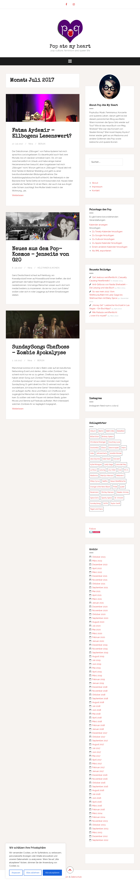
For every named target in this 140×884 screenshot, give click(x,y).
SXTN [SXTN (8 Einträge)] (105, 503)
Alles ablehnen (32, 873)
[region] (35, 861)
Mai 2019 (96, 668)
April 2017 (96, 760)
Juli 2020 (96, 626)
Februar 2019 (98, 679)
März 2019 (97, 675)
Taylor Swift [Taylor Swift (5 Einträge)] (115, 503)
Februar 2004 (98, 817)
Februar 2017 (98, 767)
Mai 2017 (96, 756)
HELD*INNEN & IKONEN (48, 267)
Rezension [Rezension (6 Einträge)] (94, 492)
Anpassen (16, 873)
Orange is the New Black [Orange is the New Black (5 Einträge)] (100, 487)
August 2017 (98, 744)
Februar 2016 (98, 809)
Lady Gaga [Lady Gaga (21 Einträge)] (108, 464)
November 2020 (100, 610)
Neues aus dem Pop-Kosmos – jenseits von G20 (40, 254)
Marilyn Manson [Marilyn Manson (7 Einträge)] (106, 475)
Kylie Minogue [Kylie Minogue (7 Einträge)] (96, 464)
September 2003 (100, 828)
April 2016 (97, 802)
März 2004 (97, 813)
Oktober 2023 (98, 557)
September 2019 (100, 652)
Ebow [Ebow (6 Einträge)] (103, 448)
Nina (31, 144)
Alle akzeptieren (52, 873)
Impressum (97, 186)
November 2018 (99, 691)
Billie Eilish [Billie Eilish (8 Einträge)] (94, 437)
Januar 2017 (98, 771)
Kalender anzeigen (98, 224)
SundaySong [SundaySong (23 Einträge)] (95, 503)
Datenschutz (76, 877)
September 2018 (100, 698)
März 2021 (97, 599)
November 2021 (99, 580)
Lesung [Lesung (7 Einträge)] (102, 470)
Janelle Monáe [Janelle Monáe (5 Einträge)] (115, 453)
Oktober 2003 (99, 825)
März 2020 (97, 633)
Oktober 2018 (98, 694)
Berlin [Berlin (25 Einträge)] (101, 431)
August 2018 (98, 702)
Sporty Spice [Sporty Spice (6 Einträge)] (106, 498)
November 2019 (100, 649)
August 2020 (98, 622)
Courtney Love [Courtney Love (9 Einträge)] (114, 442)
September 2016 (100, 786)
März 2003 (97, 832)
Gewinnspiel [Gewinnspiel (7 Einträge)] (114, 448)
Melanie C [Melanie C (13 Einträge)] (120, 475)
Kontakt (96, 190)
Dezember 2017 (99, 733)
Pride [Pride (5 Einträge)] (115, 487)
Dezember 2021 (99, 576)
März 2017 (97, 763)
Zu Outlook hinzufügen (103, 239)
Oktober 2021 (98, 583)
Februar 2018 (98, 725)
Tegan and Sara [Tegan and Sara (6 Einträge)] (96, 509)
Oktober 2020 (99, 614)
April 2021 (96, 595)
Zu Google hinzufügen (103, 235)
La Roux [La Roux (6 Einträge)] (93, 470)
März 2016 (97, 805)
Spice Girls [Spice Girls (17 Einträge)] (94, 498)
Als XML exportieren (101, 250)
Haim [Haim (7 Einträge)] (124, 448)
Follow (92, 529)
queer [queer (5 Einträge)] (122, 487)
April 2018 (97, 717)
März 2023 (97, 560)
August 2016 (98, 790)
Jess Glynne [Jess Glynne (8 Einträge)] (95, 459)
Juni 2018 (96, 710)
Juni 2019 (96, 664)
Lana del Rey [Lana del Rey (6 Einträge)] (121, 464)
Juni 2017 (96, 752)
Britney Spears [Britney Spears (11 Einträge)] (108, 437)
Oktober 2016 (98, 782)
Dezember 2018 (99, 687)
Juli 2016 (96, 794)
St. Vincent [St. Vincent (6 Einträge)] (118, 498)
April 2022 (97, 568)
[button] (94, 228)
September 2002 (100, 840)
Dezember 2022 (99, 564)
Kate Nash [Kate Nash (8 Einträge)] (107, 459)
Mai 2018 (96, 714)
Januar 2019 (98, 683)
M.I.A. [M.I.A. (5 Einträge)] (126, 470)
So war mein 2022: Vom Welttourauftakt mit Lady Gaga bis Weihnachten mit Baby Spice (105, 294)
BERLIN (41, 144)
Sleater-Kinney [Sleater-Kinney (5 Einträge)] (123, 492)
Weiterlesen (23, 195)
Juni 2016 (96, 798)
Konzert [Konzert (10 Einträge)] (116, 459)
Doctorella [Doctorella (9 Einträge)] (94, 448)
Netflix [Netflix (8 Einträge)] (105, 481)
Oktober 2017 (98, 737)
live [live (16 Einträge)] (120, 470)
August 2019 (98, 656)
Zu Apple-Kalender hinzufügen (107, 243)
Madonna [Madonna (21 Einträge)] (94, 475)
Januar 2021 (98, 603)
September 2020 (100, 618)
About (95, 183)
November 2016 (100, 779)
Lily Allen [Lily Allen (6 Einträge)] (112, 470)
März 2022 (97, 572)
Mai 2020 (96, 629)
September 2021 (100, 587)
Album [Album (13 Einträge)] (93, 431)
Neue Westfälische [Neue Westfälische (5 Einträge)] (118, 481)
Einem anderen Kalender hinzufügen (109, 247)
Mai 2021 (96, 591)
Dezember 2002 (100, 836)
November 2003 (100, 821)
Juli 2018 (96, 706)
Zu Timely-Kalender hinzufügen (107, 231)
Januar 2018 (98, 729)
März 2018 (97, 721)
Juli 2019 (96, 660)
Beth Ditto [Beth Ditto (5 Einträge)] (110, 431)
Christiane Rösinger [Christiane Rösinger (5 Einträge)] (98, 442)
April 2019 (97, 671)
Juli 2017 (96, 748)
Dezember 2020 (100, 606)
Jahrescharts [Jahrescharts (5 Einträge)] (102, 453)
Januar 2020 (98, 641)
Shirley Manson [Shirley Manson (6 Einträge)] (107, 492)
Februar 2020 (98, 637)
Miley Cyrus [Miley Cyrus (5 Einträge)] (95, 481)
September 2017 (100, 740)
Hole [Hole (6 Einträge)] (92, 453)
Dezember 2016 (99, 775)
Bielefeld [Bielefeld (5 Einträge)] (120, 431)
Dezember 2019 (99, 645)
